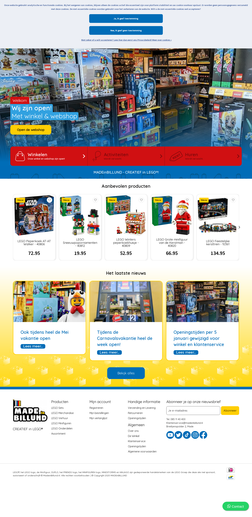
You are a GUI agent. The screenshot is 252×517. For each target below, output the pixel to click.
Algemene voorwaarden (142, 451)
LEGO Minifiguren (61, 423)
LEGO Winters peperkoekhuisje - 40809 (126, 242)
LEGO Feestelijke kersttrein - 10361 (218, 242)
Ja (115, 18)
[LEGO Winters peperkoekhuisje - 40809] (126, 215)
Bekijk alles (126, 373)
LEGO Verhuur (59, 418)
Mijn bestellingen (99, 412)
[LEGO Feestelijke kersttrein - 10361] (218, 215)
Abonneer (231, 410)
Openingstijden (137, 418)
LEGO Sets (57, 407)
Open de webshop (31, 130)
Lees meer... (33, 346)
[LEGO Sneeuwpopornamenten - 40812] (80, 215)
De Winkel (133, 435)
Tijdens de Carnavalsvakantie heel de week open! (124, 338)
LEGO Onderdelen (61, 428)
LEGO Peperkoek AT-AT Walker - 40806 (34, 242)
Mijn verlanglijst (98, 418)
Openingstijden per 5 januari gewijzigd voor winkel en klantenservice (199, 338)
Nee (112, 30)
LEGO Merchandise (62, 412)
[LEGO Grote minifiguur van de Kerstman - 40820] (172, 215)
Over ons (133, 430)
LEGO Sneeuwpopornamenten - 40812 (80, 242)
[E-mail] (194, 410)
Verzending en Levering (142, 407)
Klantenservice (136, 441)
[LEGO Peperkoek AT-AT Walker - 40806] (34, 215)
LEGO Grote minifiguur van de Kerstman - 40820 (172, 242)
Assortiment (58, 433)
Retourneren (135, 412)
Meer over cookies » (162, 39)
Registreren (96, 407)
